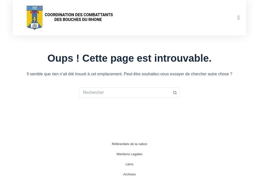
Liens (129, 164)
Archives (129, 174)
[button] (238, 18)
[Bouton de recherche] (175, 92)
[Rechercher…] (124, 92)
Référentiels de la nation (129, 144)
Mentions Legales (129, 154)
